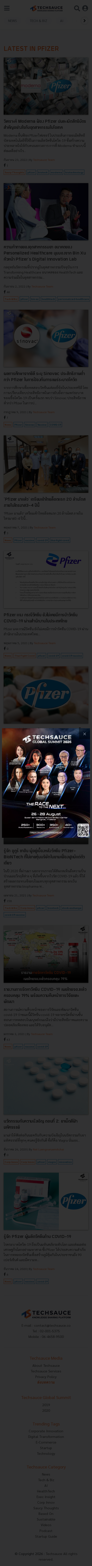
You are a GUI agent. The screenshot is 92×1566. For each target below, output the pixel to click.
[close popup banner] (84, 733)
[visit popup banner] (46, 783)
